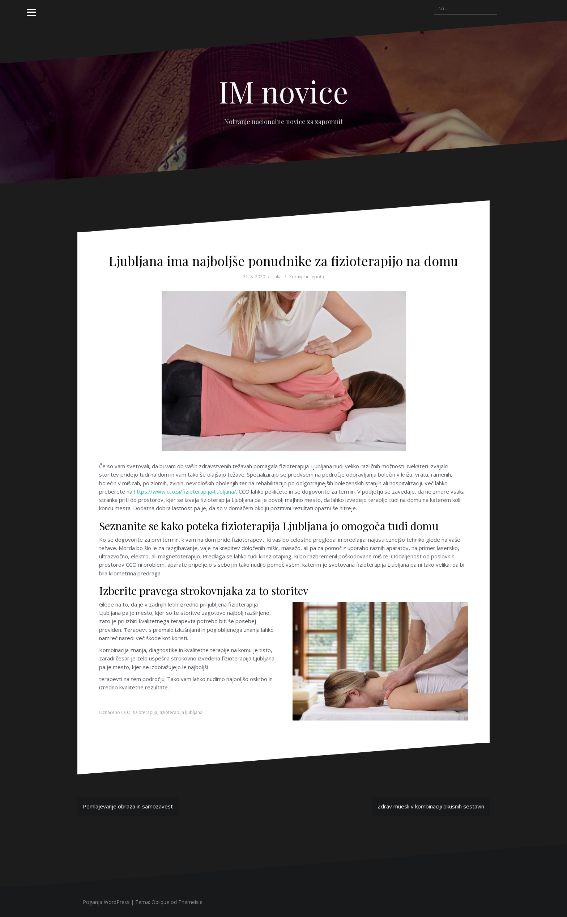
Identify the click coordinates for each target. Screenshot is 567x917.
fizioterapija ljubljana (180, 712)
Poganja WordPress (106, 902)
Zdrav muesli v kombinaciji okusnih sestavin (431, 806)
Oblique (160, 902)
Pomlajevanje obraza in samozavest (128, 806)
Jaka (277, 277)
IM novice (283, 91)
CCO (126, 712)
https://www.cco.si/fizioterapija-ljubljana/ (185, 491)
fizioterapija (145, 712)
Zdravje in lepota (306, 277)
